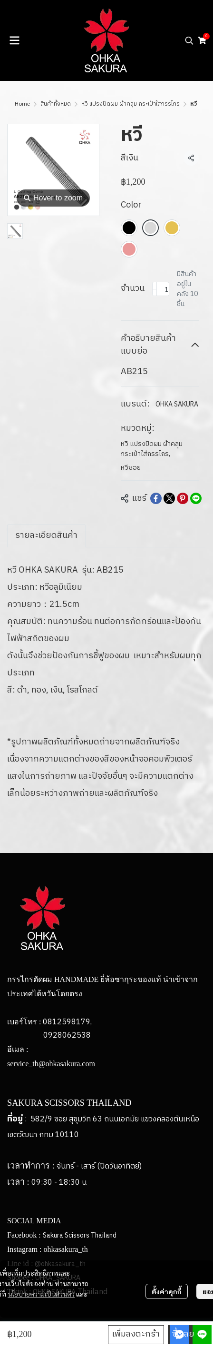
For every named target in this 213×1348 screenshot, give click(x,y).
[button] (189, 40)
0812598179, (67, 1022)
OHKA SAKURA (176, 404)
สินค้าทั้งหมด (55, 104)
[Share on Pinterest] (182, 498)
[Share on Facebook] (156, 498)
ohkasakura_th (65, 1249)
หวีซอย (131, 468)
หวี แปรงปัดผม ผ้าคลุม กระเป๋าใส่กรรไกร (130, 104)
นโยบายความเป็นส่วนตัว (41, 1293)
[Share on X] (169, 498)
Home (22, 104)
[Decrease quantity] (154, 289)
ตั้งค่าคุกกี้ (167, 1291)
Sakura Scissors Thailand (79, 1235)
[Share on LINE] (196, 498)
